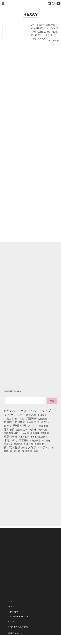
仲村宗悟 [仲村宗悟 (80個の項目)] (19, 418)
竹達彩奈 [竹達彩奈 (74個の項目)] (18, 443)
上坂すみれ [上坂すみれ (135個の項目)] (30, 414)
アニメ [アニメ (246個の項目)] (22, 410)
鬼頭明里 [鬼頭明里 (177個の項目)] (27, 450)
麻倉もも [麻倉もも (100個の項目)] (38, 450)
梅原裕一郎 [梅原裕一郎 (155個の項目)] (10, 436)
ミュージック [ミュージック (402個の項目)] (13, 414)
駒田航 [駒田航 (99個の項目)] (17, 450)
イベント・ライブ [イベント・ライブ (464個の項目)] (39, 410)
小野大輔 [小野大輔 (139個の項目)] (42, 429)
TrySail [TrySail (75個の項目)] (13, 411)
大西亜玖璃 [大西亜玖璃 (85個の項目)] (21, 429)
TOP (10, 601)
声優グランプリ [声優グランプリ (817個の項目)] (25, 425)
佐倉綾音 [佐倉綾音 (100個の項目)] (42, 418)
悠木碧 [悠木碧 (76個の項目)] (26, 433)
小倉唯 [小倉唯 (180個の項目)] (32, 429)
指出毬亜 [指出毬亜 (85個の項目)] (34, 433)
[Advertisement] (30, 58)
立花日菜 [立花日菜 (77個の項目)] (8, 443)
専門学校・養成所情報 (18, 626)
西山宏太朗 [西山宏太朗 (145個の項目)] (10, 447)
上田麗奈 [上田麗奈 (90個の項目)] (42, 414)
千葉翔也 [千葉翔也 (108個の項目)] (31, 422)
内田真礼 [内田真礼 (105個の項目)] (9, 422)
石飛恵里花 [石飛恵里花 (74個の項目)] (35, 440)
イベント (12, 621)
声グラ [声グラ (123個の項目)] (7, 426)
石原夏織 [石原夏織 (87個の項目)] (23, 440)
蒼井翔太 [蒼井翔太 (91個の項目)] (39, 443)
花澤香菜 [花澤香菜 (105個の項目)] (28, 443)
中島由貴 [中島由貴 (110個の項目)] (9, 418)
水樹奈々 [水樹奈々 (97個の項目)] (42, 436)
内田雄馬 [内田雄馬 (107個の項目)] (20, 422)
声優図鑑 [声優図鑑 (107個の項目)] (43, 426)
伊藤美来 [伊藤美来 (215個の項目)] (31, 418)
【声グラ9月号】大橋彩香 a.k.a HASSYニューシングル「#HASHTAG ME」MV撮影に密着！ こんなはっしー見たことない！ (44, 31)
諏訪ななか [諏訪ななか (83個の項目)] (24, 447)
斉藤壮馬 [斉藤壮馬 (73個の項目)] (45, 433)
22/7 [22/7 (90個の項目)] (6, 411)
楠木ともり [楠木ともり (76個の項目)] (23, 436)
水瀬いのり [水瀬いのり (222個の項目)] (11, 440)
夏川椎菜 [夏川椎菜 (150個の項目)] (9, 429)
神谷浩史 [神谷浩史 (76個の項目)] (45, 440)
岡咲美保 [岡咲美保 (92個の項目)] (8, 433)
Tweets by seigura (12, 390)
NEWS (11, 606)
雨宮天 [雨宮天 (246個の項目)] (8, 450)
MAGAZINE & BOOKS (18, 616)
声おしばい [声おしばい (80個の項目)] (43, 422)
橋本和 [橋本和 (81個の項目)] (33, 436)
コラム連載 (13, 611)
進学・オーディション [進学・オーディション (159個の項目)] (43, 447)
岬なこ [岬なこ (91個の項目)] (17, 433)
